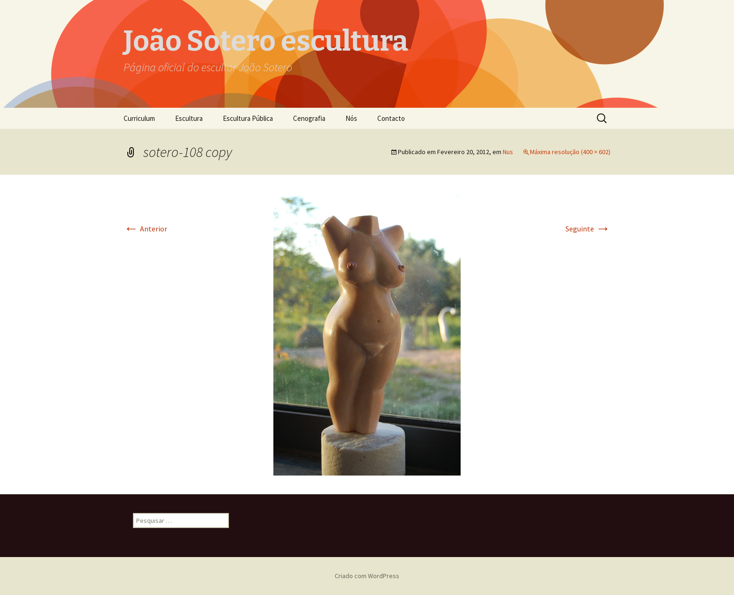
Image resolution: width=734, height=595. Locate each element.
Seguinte (587, 228)
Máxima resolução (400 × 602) (570, 152)
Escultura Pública (248, 118)
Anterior (145, 228)
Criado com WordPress (367, 576)
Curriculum (139, 118)
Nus (508, 152)
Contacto (391, 118)
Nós (351, 118)
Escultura (189, 118)
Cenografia (309, 118)
